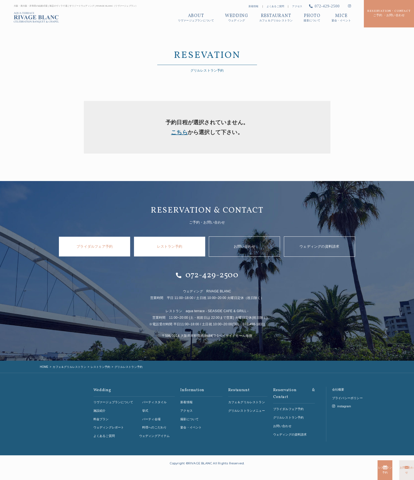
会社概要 (338, 384)
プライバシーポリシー (347, 392)
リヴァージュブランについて (113, 396)
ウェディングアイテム (154, 430)
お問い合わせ (381, 473)
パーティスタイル (154, 396)
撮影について (189, 413)
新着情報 (254, 6)
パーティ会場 (151, 413)
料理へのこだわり (154, 422)
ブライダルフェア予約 (94, 246)
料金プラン (101, 413)
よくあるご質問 (275, 6)
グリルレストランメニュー (246, 405)
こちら (179, 132)
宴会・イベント (191, 422)
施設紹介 (99, 405)
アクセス (297, 6)
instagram (341, 401)
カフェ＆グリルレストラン (246, 396)
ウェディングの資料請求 (319, 246)
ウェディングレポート (108, 422)
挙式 (145, 405)
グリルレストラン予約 (288, 412)
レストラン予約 (315, 473)
